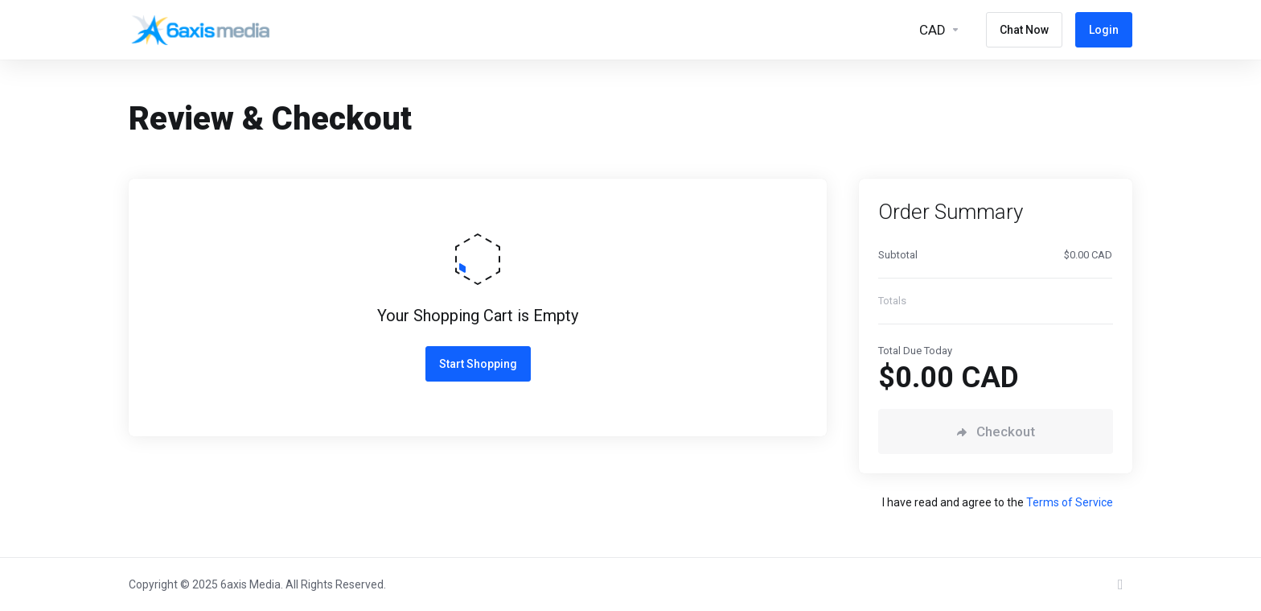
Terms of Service (1069, 502)
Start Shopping (478, 363)
